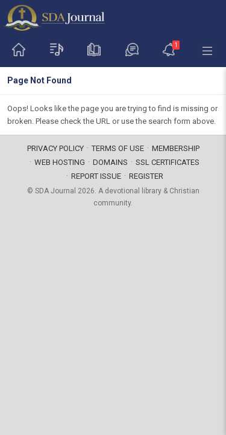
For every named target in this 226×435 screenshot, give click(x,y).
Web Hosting (59, 162)
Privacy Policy (55, 148)
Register (146, 176)
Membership (175, 148)
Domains (110, 162)
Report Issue (96, 176)
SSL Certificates (167, 162)
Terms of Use (118, 148)
